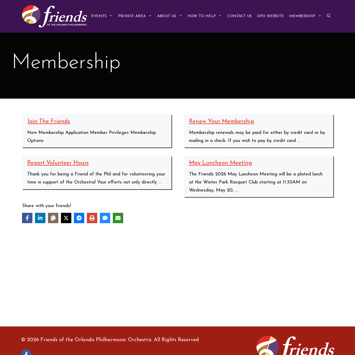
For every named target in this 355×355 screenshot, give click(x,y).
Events (103, 16)
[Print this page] (92, 218)
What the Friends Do (200, 309)
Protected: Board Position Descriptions (137, 285)
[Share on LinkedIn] (40, 218)
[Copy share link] (53, 218)
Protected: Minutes (197, 301)
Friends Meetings (115, 293)
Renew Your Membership (221, 122)
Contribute (269, 285)
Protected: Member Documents (129, 301)
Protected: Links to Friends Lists (51, 301)
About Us (171, 16)
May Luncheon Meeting (220, 163)
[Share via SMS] (105, 218)
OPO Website (270, 16)
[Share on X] (66, 218)
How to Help (206, 16)
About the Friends (36, 285)
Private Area (136, 16)
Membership (306, 16)
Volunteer (107, 309)
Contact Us (239, 16)
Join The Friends (48, 122)
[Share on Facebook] (27, 218)
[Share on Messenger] (79, 218)
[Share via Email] (118, 218)
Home (184, 293)
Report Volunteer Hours (58, 163)
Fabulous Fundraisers (38, 293)
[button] (328, 16)
